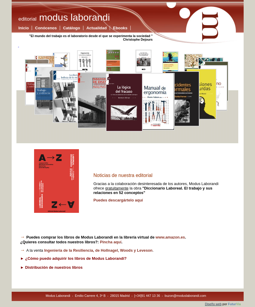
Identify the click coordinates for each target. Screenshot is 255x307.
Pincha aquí (110, 242)
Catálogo (71, 28)
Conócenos (46, 28)
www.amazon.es (170, 237)
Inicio (24, 28)
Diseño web (213, 304)
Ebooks (120, 28)
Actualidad (96, 28)
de (98, 250)
